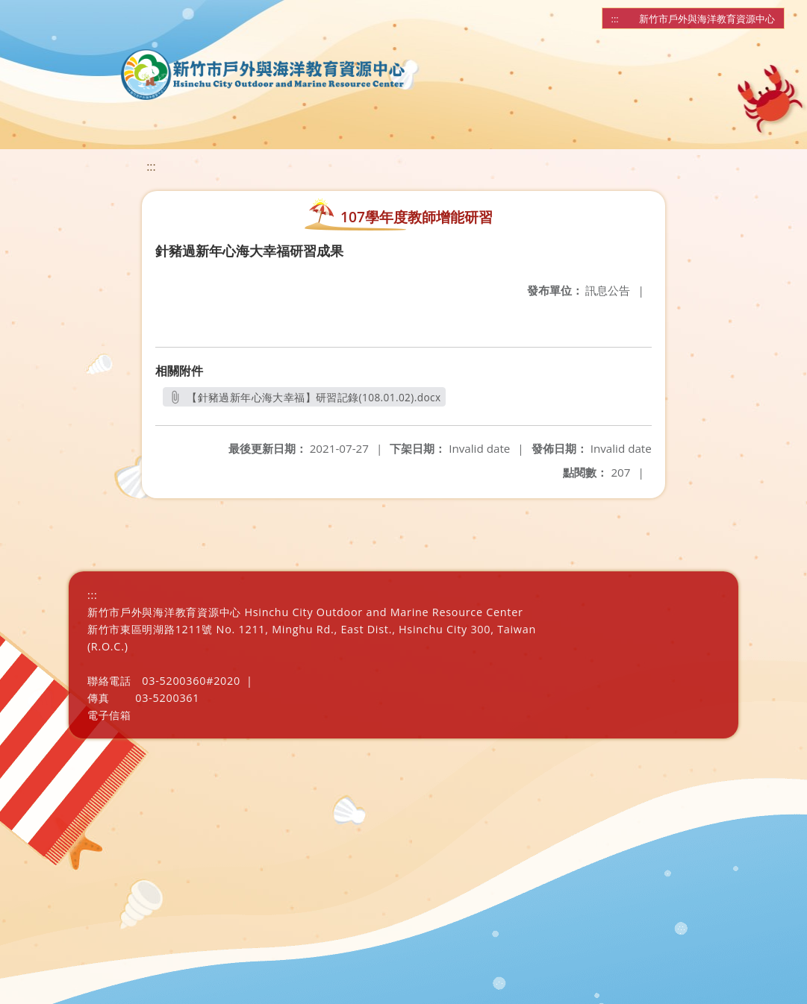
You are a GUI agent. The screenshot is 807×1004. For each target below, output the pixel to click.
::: (615, 18)
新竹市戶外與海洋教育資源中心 (707, 18)
